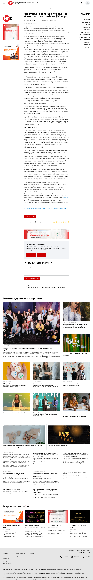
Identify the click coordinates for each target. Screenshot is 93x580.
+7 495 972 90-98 (84, 553)
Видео (88, 24)
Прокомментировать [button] (32, 278)
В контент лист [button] (30, 216)
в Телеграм (31, 255)
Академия (87, 44)
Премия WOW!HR (85, 34)
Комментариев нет (30, 23)
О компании (33, 551)
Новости (87, 19)
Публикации (86, 22)
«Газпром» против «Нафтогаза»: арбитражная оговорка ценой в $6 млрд (45, 208)
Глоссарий (32, 556)
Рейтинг (87, 47)
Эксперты (87, 29)
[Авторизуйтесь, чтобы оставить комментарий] (46, 270)
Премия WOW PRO (84, 37)
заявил (65, 197)
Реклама (87, 42)
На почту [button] (41, 255)
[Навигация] (4, 3)
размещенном (28, 40)
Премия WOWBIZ (85, 39)
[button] (87, 3)
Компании (86, 27)
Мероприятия (85, 32)
